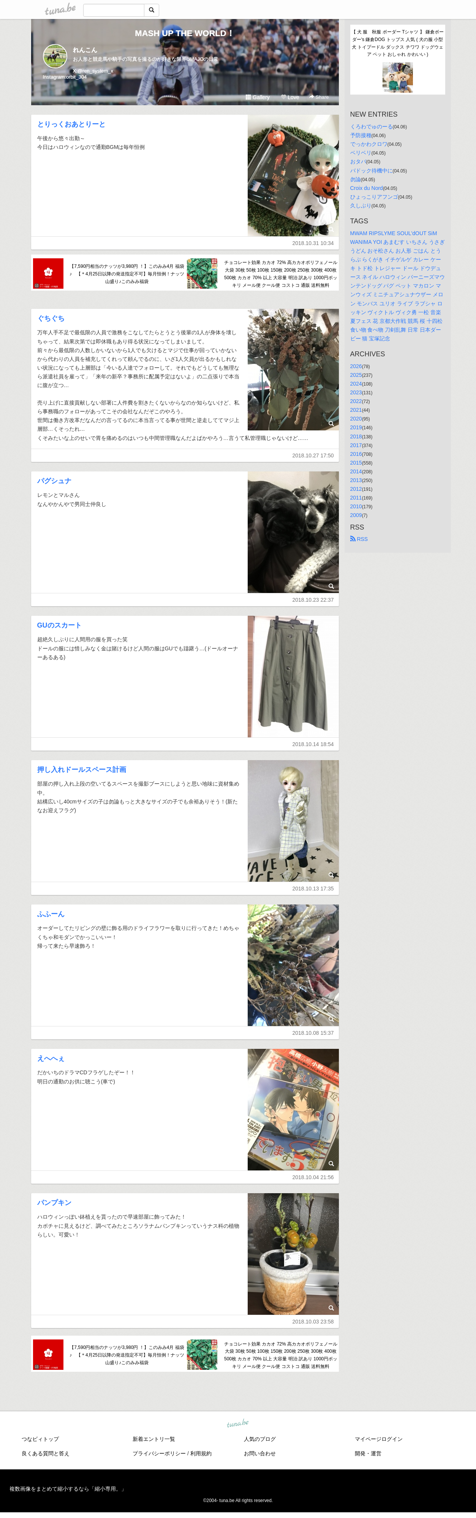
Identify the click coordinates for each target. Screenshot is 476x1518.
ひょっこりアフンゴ (374, 197)
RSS (359, 539)
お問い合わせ (260, 1453)
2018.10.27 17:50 (313, 455)
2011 (356, 498)
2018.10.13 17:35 (313, 889)
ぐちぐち (51, 318)
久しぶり (361, 205)
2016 (356, 454)
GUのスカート (59, 625)
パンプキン (54, 1202)
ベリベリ (361, 153)
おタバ (358, 161)
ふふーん (51, 914)
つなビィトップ (40, 1439)
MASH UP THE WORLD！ (184, 33)
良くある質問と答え (46, 1453)
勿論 (355, 179)
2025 (356, 375)
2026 (356, 366)
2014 (356, 471)
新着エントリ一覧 (154, 1439)
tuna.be (238, 1423)
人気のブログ (260, 1439)
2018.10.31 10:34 (313, 243)
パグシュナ (54, 481)
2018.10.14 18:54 (313, 744)
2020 (356, 419)
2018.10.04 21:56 (313, 1177)
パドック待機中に (371, 171)
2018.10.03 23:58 (313, 1322)
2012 (356, 489)
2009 (356, 515)
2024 (356, 384)
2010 (356, 506)
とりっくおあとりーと (71, 124)
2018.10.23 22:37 (313, 600)
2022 (356, 401)
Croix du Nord (366, 188)
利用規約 (201, 1453)
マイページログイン (379, 1439)
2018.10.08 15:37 (313, 1033)
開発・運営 (368, 1453)
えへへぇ (51, 1058)
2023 (356, 392)
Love (290, 97)
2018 (356, 436)
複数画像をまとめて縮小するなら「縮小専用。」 (68, 1489)
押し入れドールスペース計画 (81, 769)
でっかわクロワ (368, 144)
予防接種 (361, 135)
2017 (356, 445)
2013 (356, 480)
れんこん (85, 50)
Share (319, 97)
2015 (356, 463)
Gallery (257, 97)
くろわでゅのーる (371, 126)
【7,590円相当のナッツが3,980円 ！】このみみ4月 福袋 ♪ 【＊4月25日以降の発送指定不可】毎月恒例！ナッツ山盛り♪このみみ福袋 (127, 274)
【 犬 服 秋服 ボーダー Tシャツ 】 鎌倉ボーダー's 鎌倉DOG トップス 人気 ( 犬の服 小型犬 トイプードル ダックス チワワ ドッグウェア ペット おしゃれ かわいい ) (397, 43)
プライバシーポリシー (159, 1453)
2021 (356, 410)
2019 (356, 427)
